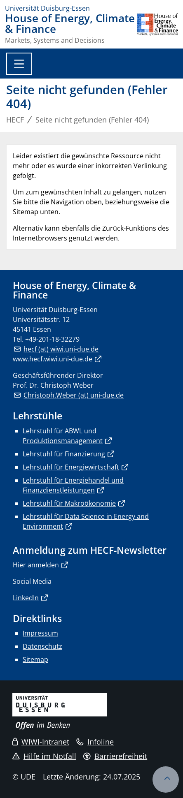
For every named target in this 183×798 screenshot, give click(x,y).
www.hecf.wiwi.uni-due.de (52, 358)
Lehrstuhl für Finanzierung (64, 453)
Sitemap (35, 659)
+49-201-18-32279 (52, 339)
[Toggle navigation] (19, 64)
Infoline (95, 742)
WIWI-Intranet (40, 742)
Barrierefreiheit (115, 756)
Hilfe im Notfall (44, 756)
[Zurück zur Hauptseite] (157, 28)
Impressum (40, 633)
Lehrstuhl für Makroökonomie (69, 503)
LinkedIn (26, 597)
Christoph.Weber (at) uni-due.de (73, 395)
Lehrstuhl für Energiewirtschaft (71, 467)
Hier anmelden (36, 564)
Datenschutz (42, 646)
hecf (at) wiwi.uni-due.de (61, 349)
